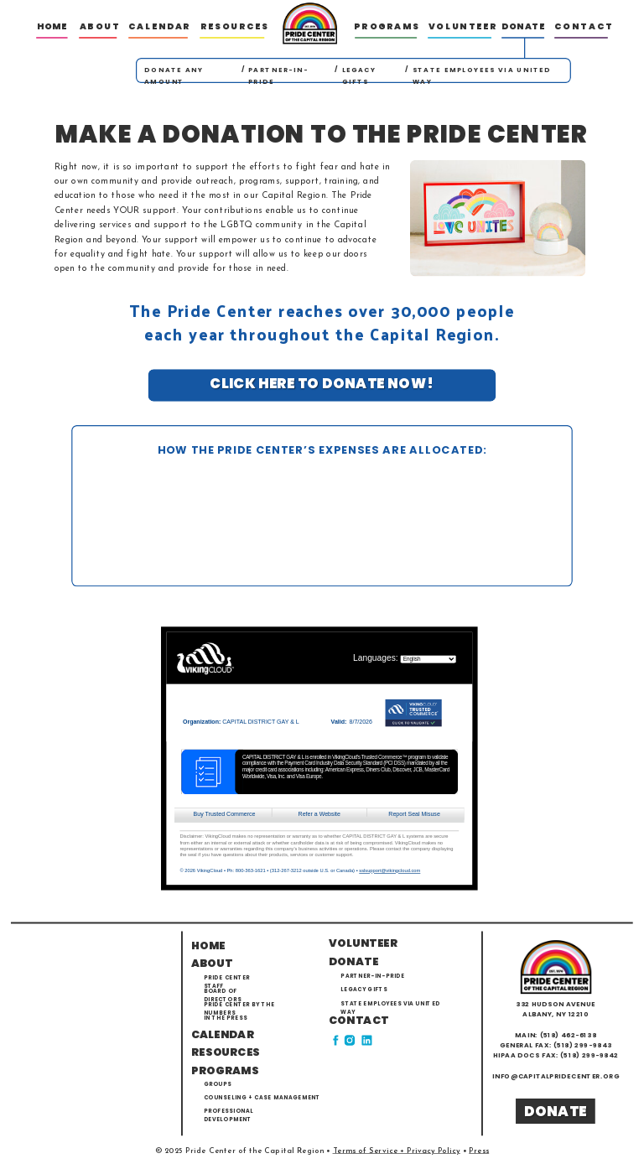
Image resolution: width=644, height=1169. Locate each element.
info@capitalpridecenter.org (556, 1076)
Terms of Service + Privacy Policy (396, 1151)
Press (479, 1151)
